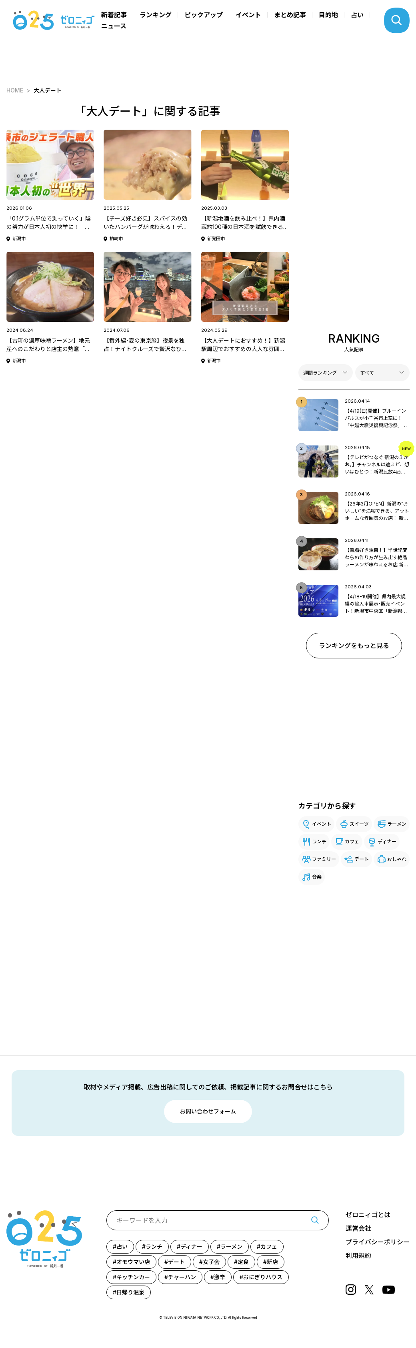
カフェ (352, 841)
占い (357, 15)
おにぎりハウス (262, 1277)
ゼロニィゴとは (368, 1215)
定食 (243, 1261)
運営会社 (358, 1229)
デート (361, 859)
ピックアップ (203, 15)
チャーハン (182, 1277)
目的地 (328, 15)
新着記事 (114, 15)
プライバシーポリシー (378, 1242)
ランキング (156, 15)
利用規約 (358, 1256)
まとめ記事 (290, 15)
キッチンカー (133, 1277)
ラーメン (396, 824)
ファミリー (324, 859)
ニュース (113, 26)
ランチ (319, 841)
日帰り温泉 (130, 1292)
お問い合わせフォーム (208, 1111)
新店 (272, 1261)
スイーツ (359, 824)
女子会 (211, 1261)
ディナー (387, 841)
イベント (248, 15)
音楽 (317, 877)
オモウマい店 (133, 1261)
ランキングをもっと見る (354, 646)
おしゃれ (396, 859)
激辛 (219, 1277)
